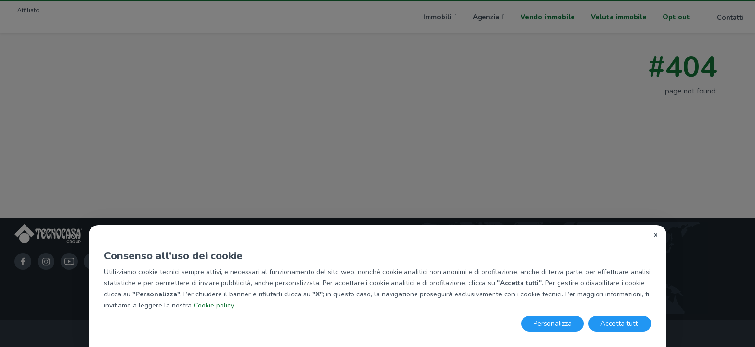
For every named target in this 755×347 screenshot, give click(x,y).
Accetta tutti (619, 323)
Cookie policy (214, 305)
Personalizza (553, 323)
